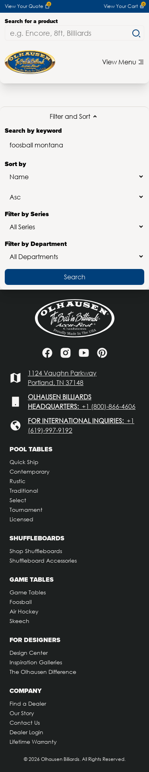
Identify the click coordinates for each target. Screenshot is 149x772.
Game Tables (28, 592)
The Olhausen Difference (43, 671)
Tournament (26, 509)
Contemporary (30, 471)
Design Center (29, 652)
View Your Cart (124, 6)
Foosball (21, 602)
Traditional (24, 490)
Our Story (22, 713)
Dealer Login (26, 732)
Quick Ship (24, 462)
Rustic (17, 481)
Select (18, 500)
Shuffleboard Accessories (43, 560)
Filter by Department (74, 251)
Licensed (21, 519)
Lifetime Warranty (33, 741)
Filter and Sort (75, 116)
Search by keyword (74, 140)
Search (74, 277)
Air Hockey (24, 611)
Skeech (19, 621)
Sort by (74, 171)
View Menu (123, 62)
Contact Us (25, 722)
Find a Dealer (28, 703)
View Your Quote (27, 6)
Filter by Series (74, 221)
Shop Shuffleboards (36, 551)
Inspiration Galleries (36, 662)
